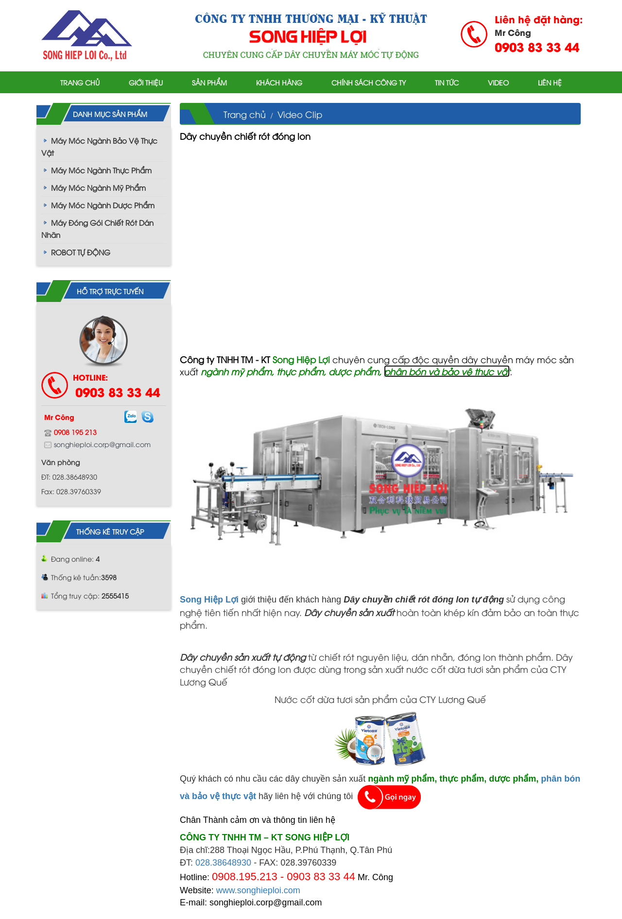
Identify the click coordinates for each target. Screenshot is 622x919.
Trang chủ (80, 82)
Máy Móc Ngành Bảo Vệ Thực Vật (99, 146)
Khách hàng (279, 82)
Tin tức (447, 82)
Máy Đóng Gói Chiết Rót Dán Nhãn (97, 228)
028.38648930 (223, 863)
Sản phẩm (209, 82)
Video (498, 82)
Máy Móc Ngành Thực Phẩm (101, 170)
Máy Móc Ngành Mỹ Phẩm (98, 187)
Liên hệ (550, 82)
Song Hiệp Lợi (209, 599)
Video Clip (299, 114)
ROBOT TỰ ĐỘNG (80, 252)
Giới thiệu (146, 82)
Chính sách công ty (368, 82)
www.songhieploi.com (258, 890)
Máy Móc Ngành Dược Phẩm (103, 205)
